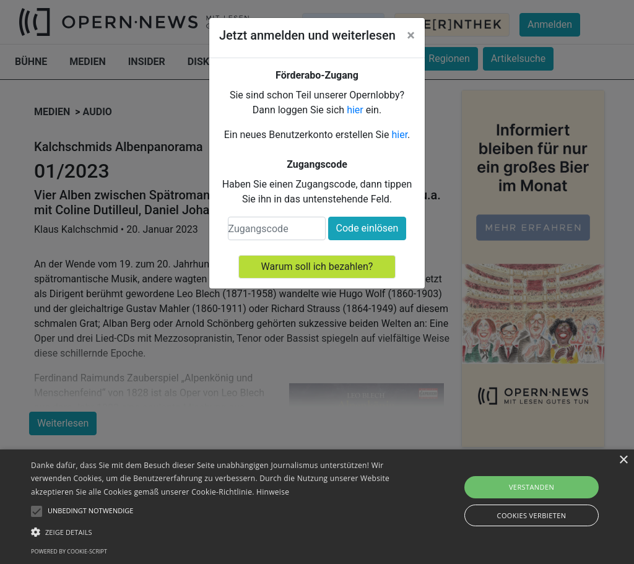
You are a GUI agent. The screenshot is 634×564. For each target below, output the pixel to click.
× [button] (623, 460)
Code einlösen (367, 228)
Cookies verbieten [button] (532, 515)
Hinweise (272, 492)
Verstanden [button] (531, 487)
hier (355, 110)
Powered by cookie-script (69, 551)
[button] (217, 532)
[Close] (411, 35)
